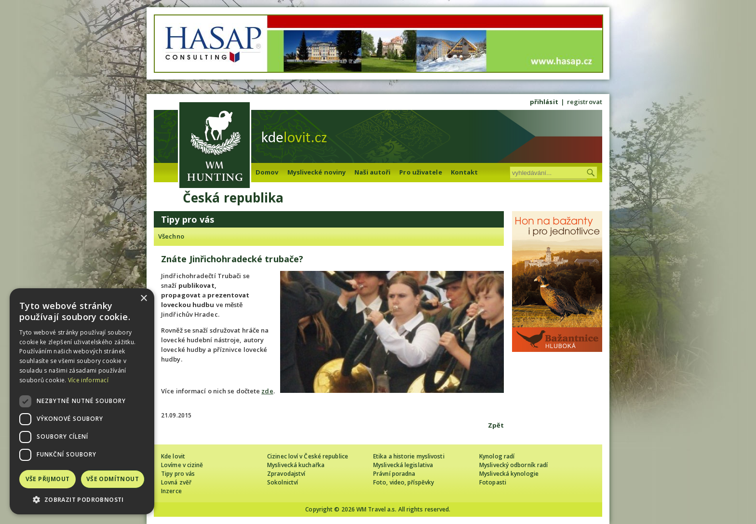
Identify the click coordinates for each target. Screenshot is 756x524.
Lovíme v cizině (182, 465)
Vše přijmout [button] (48, 479)
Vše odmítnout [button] (112, 479)
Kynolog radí (496, 456)
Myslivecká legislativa (403, 465)
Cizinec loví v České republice (307, 456)
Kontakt (464, 172)
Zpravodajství (286, 474)
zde (267, 391)
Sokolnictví (282, 482)
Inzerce (171, 491)
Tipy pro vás (178, 474)
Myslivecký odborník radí (513, 465)
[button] (82, 500)
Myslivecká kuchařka (295, 465)
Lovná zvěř (176, 482)
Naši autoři (372, 172)
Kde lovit (173, 456)
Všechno (171, 236)
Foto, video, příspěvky (403, 482)
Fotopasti (492, 482)
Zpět (496, 425)
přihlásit (544, 101)
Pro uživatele (420, 172)
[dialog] (82, 401)
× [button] (143, 298)
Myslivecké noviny (316, 172)
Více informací (88, 380)
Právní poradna (394, 474)
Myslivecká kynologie (509, 474)
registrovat (584, 101)
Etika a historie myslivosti (409, 456)
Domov (267, 172)
